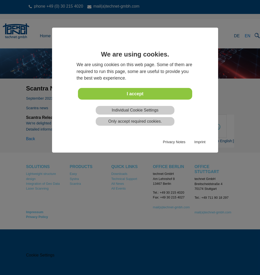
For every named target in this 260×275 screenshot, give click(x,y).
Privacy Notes (174, 142)
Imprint (199, 142)
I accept (135, 93)
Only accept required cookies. (135, 121)
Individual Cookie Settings (135, 110)
